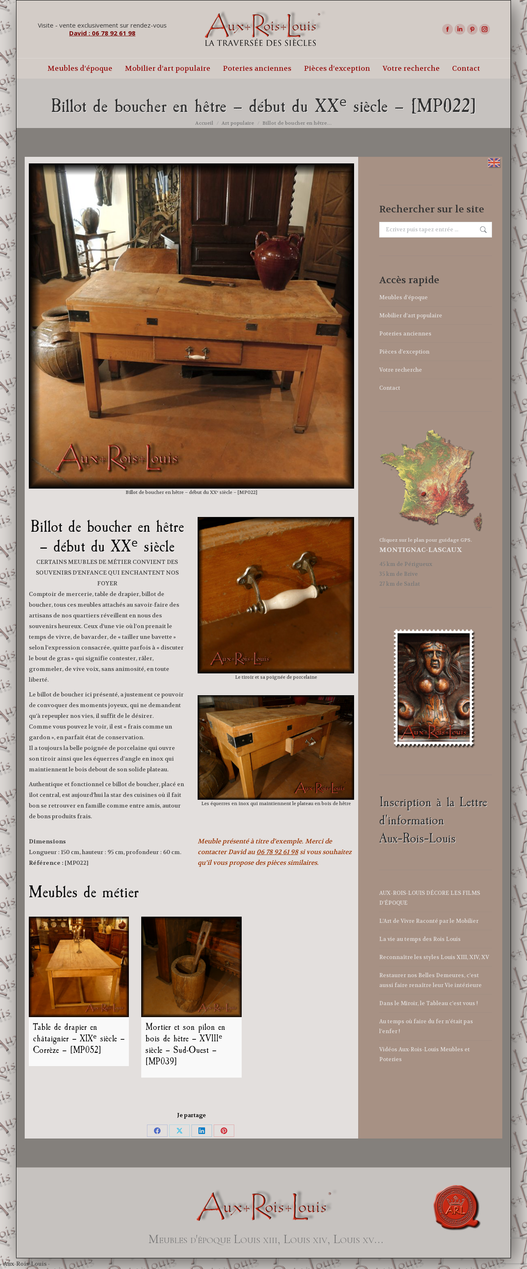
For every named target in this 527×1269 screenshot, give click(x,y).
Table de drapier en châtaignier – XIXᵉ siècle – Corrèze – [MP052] (79, 1038)
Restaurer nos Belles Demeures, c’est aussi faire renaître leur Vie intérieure (430, 980)
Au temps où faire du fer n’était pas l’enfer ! (426, 1026)
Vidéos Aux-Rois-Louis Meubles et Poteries (424, 1054)
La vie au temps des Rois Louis (420, 939)
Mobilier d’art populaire (410, 315)
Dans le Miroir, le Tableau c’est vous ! (428, 1003)
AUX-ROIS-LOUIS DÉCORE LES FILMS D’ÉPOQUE (429, 897)
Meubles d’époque (403, 297)
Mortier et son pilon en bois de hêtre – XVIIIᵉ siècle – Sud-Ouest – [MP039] (185, 1044)
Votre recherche (400, 369)
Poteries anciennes (405, 333)
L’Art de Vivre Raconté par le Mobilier (428, 920)
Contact (389, 387)
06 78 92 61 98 (277, 852)
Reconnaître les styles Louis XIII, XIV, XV (434, 957)
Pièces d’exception (404, 351)
